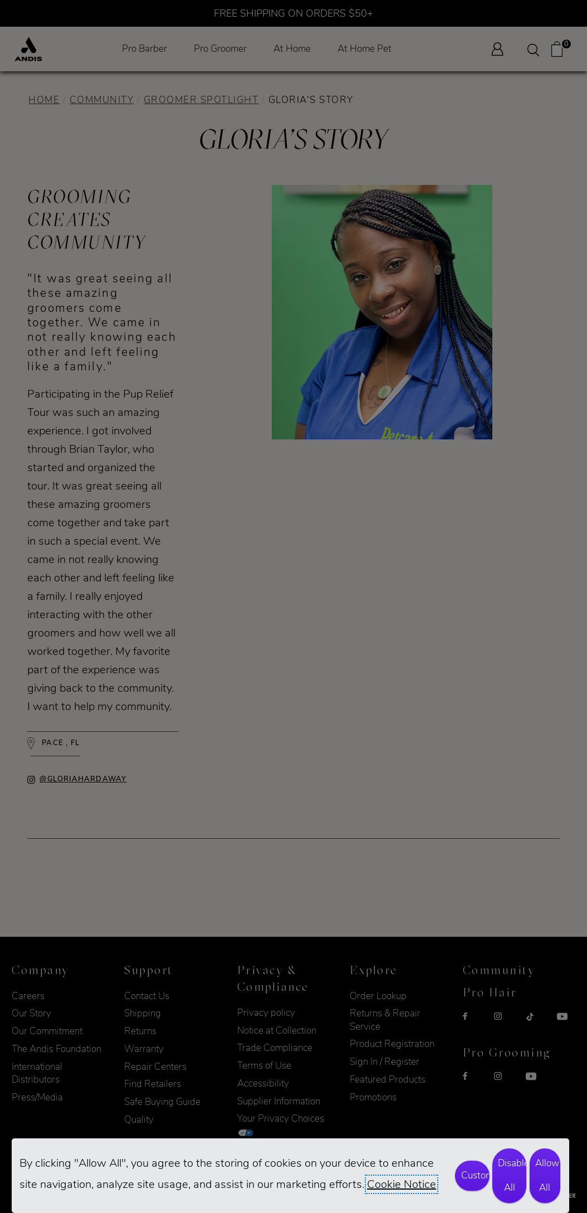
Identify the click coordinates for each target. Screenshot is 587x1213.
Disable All (512, 1175)
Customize (475, 1175)
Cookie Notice (401, 1184)
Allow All (547, 1175)
